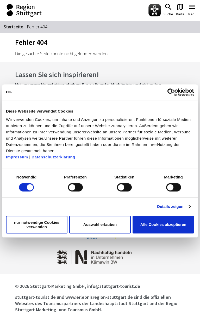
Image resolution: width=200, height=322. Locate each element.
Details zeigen (170, 206)
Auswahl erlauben (100, 224)
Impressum (17, 157)
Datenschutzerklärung (53, 157)
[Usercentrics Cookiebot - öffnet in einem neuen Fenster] (171, 92)
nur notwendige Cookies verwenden (36, 224)
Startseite (13, 27)
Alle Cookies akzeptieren (163, 224)
